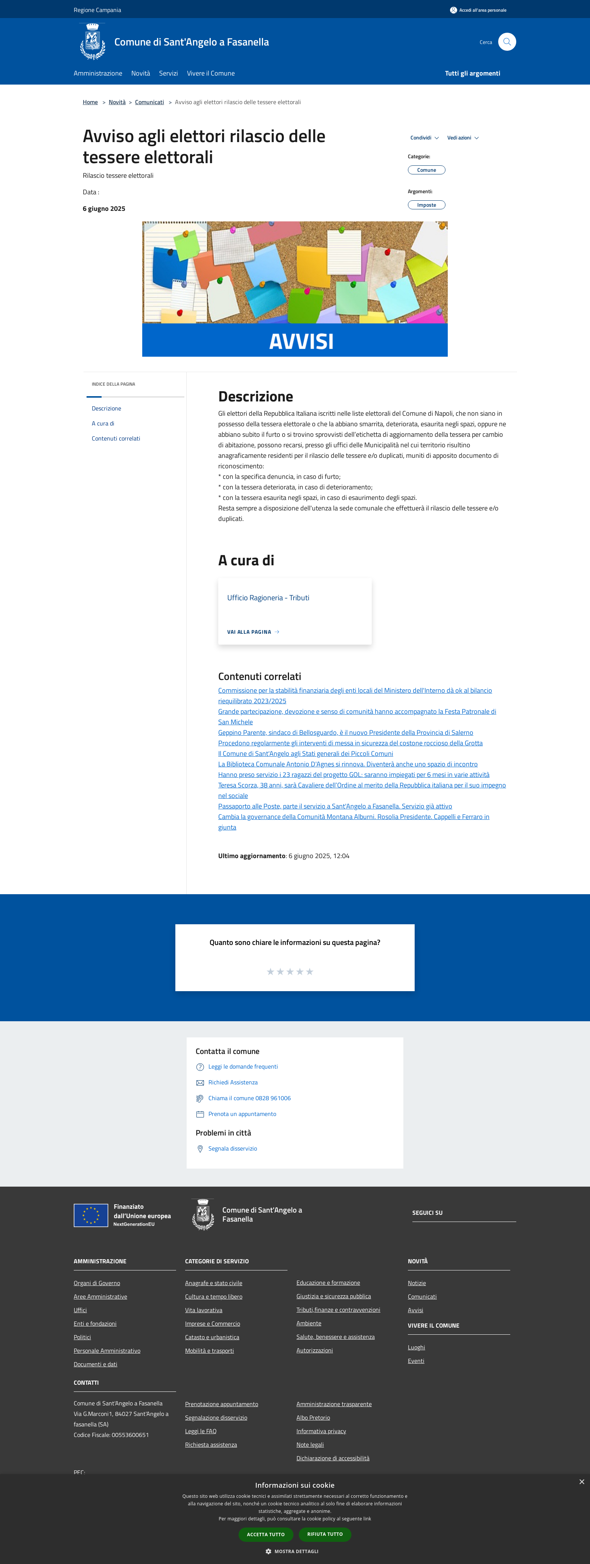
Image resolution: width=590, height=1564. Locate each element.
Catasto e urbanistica (212, 1336)
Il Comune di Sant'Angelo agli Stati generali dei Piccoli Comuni (305, 753)
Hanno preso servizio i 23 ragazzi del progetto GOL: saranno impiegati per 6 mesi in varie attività (354, 774)
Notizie (417, 1282)
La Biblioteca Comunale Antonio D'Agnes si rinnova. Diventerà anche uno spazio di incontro (348, 764)
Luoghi (416, 1347)
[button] (295, 1551)
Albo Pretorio (313, 1417)
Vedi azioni (464, 137)
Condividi (426, 137)
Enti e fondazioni (95, 1323)
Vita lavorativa (203, 1309)
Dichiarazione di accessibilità (333, 1458)
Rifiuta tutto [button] (325, 1534)
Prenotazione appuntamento (221, 1403)
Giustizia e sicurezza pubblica (334, 1296)
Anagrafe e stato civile (213, 1282)
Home (90, 101)
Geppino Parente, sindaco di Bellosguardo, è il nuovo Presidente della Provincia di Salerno (345, 732)
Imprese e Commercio (212, 1323)
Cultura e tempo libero (213, 1296)
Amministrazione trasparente (334, 1403)
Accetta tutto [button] (266, 1534)
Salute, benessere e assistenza (336, 1336)
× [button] (581, 1482)
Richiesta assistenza (211, 1444)
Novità (117, 101)
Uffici (80, 1309)
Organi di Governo (97, 1282)
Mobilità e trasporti (209, 1350)
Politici (82, 1336)
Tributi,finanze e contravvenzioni (338, 1309)
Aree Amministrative (100, 1296)
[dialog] (295, 1519)
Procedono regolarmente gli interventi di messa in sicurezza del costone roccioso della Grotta (350, 743)
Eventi (416, 1360)
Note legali (310, 1444)
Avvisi (415, 1309)
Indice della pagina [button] (113, 384)
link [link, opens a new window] (367, 1519)
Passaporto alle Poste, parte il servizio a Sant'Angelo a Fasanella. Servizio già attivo (335, 806)
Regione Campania (97, 9)
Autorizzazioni (315, 1350)
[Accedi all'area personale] (478, 10)
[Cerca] (507, 42)
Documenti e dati (95, 1364)
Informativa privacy (321, 1430)
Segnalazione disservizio (216, 1417)
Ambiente (309, 1323)
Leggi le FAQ (201, 1430)
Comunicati (149, 101)
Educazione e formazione (328, 1282)
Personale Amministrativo (107, 1350)
